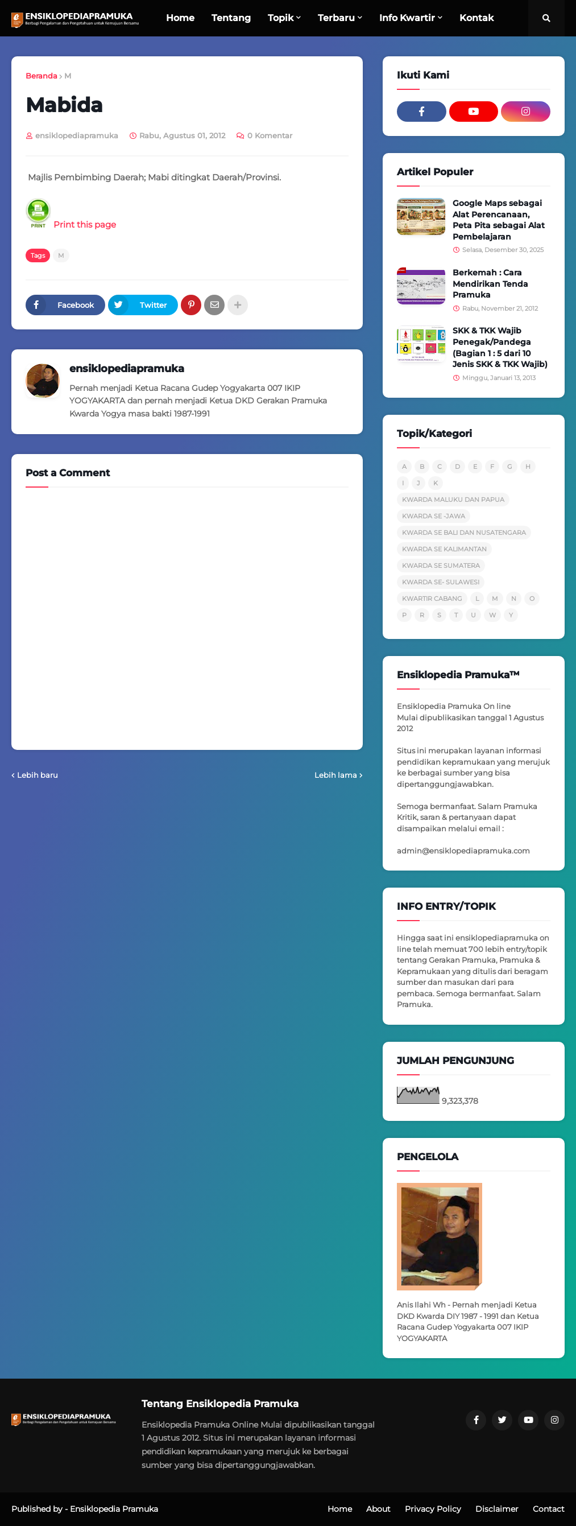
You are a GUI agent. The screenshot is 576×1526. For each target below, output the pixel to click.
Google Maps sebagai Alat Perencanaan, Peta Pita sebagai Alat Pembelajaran (499, 220)
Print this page (71, 224)
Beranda (41, 75)
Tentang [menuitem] (231, 18)
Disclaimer (497, 1509)
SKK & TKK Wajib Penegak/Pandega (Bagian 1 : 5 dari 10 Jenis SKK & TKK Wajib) (500, 347)
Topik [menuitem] (280, 18)
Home (340, 1509)
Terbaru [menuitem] (336, 18)
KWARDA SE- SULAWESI (440, 582)
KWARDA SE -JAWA (433, 516)
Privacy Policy (433, 1509)
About (378, 1509)
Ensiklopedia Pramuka (114, 1509)
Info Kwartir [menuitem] (407, 18)
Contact (549, 1509)
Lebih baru (37, 775)
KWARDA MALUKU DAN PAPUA (453, 500)
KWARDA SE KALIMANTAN (444, 549)
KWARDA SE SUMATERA (441, 566)
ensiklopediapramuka (126, 368)
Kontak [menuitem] (476, 18)
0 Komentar (269, 135)
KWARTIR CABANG (432, 599)
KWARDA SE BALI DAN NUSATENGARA (464, 533)
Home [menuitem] (180, 18)
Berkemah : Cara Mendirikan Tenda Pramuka (490, 283)
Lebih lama (335, 775)
